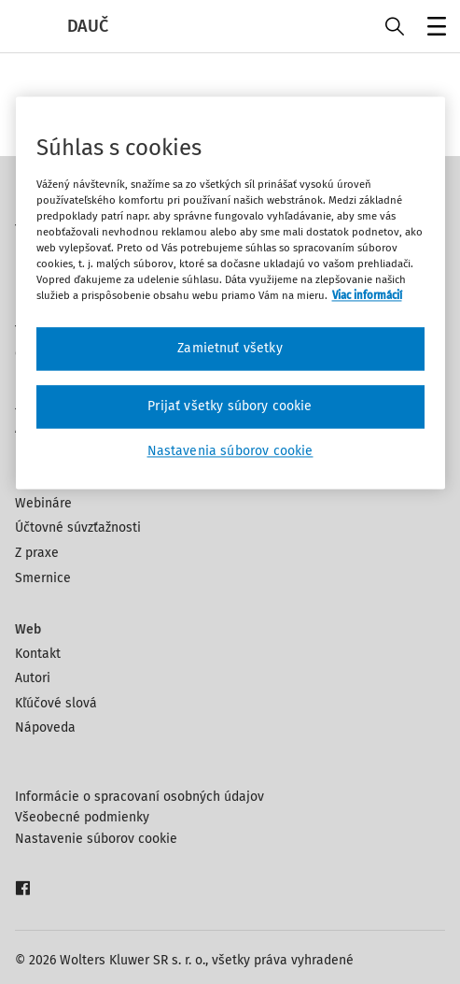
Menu (433, 28)
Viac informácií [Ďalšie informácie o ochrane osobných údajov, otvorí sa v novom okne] (367, 296)
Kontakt (38, 654)
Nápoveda (45, 727)
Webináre (43, 503)
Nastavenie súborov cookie (96, 839)
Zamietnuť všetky (230, 349)
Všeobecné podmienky (82, 817)
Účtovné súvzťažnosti (78, 527)
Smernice (43, 578)
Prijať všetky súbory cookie (229, 406)
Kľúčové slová (56, 703)
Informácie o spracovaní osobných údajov (139, 797)
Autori (32, 678)
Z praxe (37, 553)
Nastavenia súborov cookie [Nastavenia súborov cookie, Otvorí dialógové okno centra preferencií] (230, 451)
